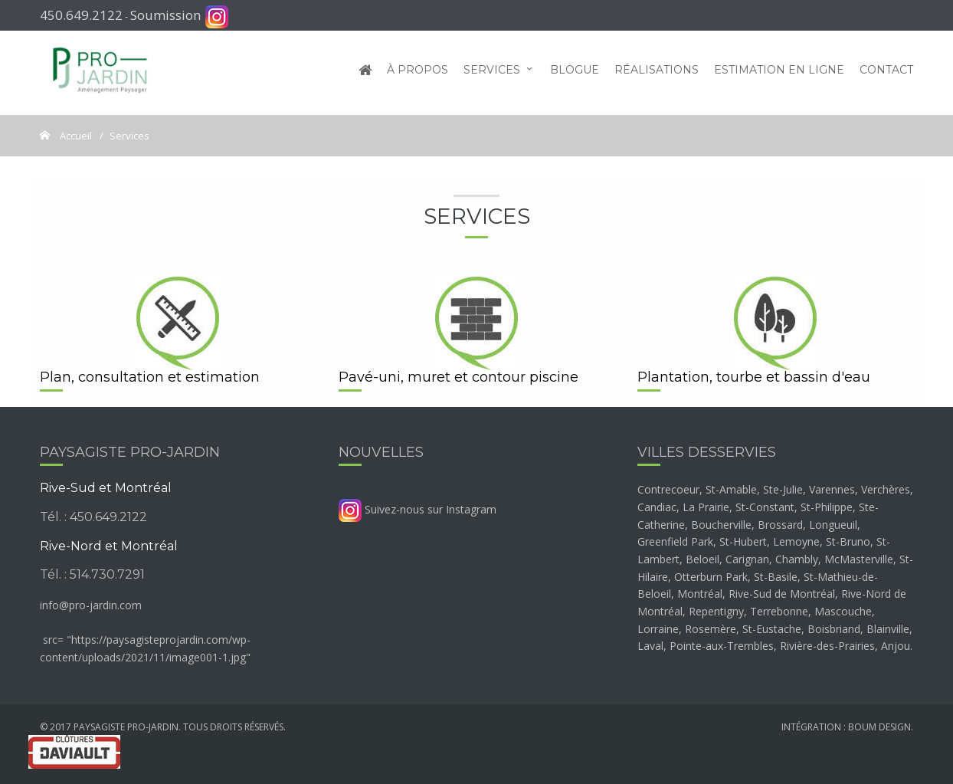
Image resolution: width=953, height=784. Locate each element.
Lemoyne (796, 541)
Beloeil (702, 559)
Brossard (780, 524)
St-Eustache (771, 629)
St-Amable (731, 489)
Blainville (887, 629)
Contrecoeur (668, 489)
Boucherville (721, 524)
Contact (886, 73)
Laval (650, 645)
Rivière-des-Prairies (827, 645)
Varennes (832, 489)
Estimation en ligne (779, 73)
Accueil (74, 136)
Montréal (699, 593)
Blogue (574, 73)
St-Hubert (743, 541)
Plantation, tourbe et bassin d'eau (753, 377)
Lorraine (658, 629)
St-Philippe (827, 507)
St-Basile (775, 576)
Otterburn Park (711, 576)
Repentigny (716, 611)
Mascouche (843, 611)
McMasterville (858, 559)
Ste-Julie (783, 489)
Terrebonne (779, 611)
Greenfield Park (675, 541)
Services (491, 73)
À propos (417, 73)
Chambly (796, 559)
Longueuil (833, 524)
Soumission (165, 15)
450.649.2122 (81, 15)
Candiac (656, 507)
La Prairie (706, 507)
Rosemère (710, 629)
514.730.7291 (107, 574)
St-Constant (764, 507)
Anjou (895, 645)
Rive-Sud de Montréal (782, 593)
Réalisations (656, 73)
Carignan (747, 559)
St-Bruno (848, 541)
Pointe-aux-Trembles (722, 645)
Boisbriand (833, 629)
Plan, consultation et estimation (150, 377)
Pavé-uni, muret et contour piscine (458, 377)
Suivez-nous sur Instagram (417, 509)
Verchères (885, 489)
